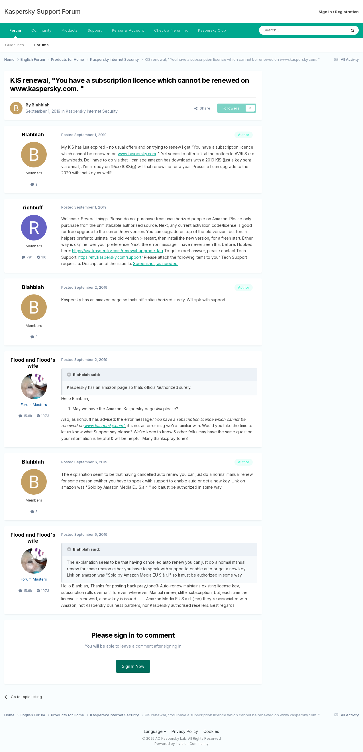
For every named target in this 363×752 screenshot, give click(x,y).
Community (41, 30)
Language (155, 731)
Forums (41, 45)
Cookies (211, 731)
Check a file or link (171, 30)
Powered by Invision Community (181, 743)
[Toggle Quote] (69, 374)
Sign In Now (133, 666)
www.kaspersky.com (137, 153)
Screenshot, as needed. (155, 263)
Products (70, 30)
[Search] (288, 30)
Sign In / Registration (339, 11)
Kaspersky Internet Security (92, 111)
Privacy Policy (185, 731)
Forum (15, 33)
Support (95, 30)
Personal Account (128, 30)
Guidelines (14, 45)
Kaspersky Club (212, 30)
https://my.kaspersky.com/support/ (110, 257)
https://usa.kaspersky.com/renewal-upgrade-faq (117, 250)
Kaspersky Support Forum (42, 11)
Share (202, 108)
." (124, 425)
